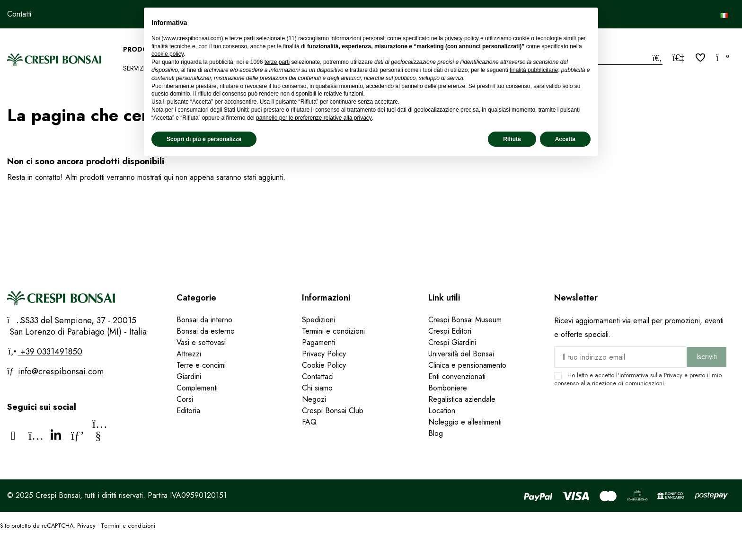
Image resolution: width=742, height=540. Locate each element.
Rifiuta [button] (512, 139)
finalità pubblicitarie (534, 70)
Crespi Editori (449, 331)
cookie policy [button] (167, 54)
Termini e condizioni (333, 331)
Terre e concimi (201, 365)
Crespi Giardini (452, 342)
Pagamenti (318, 342)
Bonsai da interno (204, 319)
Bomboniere (447, 387)
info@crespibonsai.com (61, 371)
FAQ (310, 421)
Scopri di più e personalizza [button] (204, 139)
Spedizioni (318, 319)
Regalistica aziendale (461, 399)
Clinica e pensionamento (467, 365)
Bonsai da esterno (206, 331)
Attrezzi (189, 353)
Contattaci (318, 376)
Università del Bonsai (461, 353)
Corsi (185, 399)
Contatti (19, 14)
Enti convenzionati (457, 376)
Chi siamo (317, 387)
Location (441, 410)
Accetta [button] (565, 139)
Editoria (188, 410)
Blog (435, 433)
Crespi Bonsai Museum (465, 319)
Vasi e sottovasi (201, 342)
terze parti (277, 62)
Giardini (189, 376)
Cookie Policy (324, 365)
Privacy (673, 375)
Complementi (197, 387)
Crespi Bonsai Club (332, 410)
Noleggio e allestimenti (465, 421)
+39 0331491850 (50, 351)
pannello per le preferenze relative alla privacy (314, 118)
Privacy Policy (324, 353)
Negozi (314, 399)
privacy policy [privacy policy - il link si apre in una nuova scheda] (462, 38)
